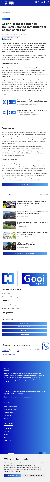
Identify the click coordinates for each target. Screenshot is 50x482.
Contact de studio (24, 327)
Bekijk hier (8, 397)
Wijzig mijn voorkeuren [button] (33, 475)
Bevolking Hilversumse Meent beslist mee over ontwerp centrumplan (32, 233)
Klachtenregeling (10, 410)
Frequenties (8, 413)
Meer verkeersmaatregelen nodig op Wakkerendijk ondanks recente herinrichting (32, 100)
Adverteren (8, 416)
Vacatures (8, 419)
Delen (25, 184)
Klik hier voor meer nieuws (25, 254)
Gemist (6, 434)
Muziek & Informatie (11, 289)
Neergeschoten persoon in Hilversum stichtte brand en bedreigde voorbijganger (32, 202)
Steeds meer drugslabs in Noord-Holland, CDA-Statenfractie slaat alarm (32, 223)
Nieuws (8, 12)
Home (3, 12)
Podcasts (7, 440)
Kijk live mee (25, 334)
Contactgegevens (10, 407)
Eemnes (6, 19)
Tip (43, 2)
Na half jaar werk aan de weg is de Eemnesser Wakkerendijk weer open (32, 111)
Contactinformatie (9, 354)
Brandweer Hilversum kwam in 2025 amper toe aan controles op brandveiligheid (32, 212)
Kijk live (7, 431)
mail (18, 351)
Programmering (24, 323)
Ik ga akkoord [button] (13, 475)
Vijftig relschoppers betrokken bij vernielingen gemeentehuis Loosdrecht (32, 243)
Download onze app (16, 394)
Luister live (25, 331)
